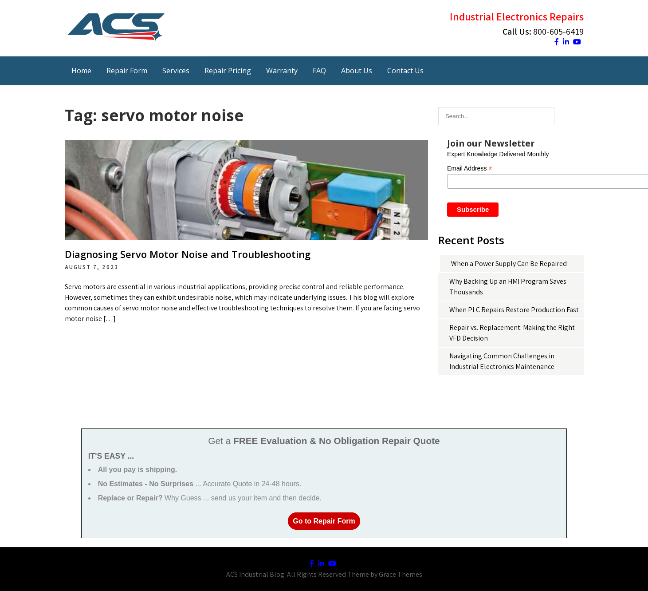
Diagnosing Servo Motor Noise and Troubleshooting (187, 254)
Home (81, 70)
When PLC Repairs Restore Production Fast (514, 309)
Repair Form (126, 70)
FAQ (319, 70)
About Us (356, 70)
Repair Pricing (227, 70)
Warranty (282, 70)
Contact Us (405, 70)
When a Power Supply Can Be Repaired (509, 263)
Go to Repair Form (324, 521)
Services (175, 70)
